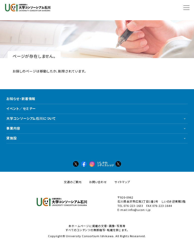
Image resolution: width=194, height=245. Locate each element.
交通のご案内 (73, 182)
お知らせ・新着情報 (20, 98)
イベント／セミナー (21, 108)
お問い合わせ (98, 182)
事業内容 (13, 128)
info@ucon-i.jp (139, 210)
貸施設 (11, 138)
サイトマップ (122, 182)
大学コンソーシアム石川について (31, 118)
